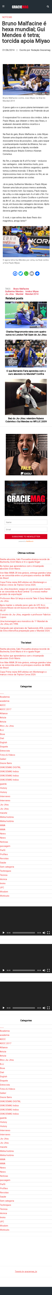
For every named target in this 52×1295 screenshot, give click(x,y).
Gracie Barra (6, 763)
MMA (2, 825)
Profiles (4, 854)
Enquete (4, 746)
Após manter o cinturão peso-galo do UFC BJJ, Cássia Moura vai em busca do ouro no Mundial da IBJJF (24, 608)
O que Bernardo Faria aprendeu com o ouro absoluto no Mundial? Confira (26, 372)
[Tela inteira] (48, 932)
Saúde (3, 862)
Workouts (4, 896)
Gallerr (3, 759)
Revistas (4, 858)
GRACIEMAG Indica (9, 771)
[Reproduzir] (3, 932)
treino (3, 883)
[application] (26, 921)
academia (4, 701)
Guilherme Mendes (14, 291)
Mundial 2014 (31, 294)
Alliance (4, 713)
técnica (3, 879)
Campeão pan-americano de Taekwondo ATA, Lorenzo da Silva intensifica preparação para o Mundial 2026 (26, 629)
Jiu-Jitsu (9, 294)
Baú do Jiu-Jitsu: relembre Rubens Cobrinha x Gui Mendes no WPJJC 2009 (26, 420)
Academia (5, 697)
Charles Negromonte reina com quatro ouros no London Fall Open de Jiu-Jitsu (26, 333)
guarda (3, 784)
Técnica (3, 875)
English (3, 742)
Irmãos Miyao (32, 291)
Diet (2, 738)
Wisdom (4, 891)
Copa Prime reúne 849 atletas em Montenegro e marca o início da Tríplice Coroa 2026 (23, 583)
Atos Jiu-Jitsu (7, 726)
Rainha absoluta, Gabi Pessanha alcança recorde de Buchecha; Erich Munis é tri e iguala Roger (25, 560)
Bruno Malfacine (21, 288)
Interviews (5, 796)
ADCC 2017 (5, 709)
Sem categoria (7, 866)
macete (3, 813)
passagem (5, 846)
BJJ (2, 730)
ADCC (3, 705)
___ (2, 692)
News (3, 833)
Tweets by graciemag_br (26, 1271)
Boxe (2, 734)
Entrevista (5, 750)
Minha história (7, 817)
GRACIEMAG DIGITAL (10, 767)
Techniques (5, 871)
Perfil (2, 850)
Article (3, 717)
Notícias (7, 17)
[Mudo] (44, 932)
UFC (2, 887)
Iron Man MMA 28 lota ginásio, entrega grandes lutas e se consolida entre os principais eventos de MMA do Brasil (25, 575)
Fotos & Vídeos (7, 755)
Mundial (19, 294)
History (3, 788)
